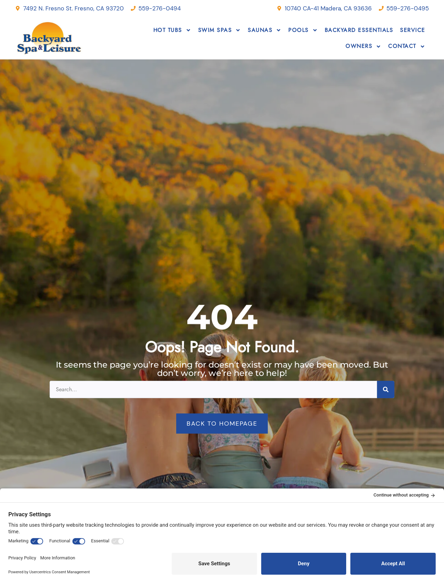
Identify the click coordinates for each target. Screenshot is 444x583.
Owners (363, 46)
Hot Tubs (172, 30)
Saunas (264, 30)
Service (412, 30)
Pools (303, 30)
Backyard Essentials (359, 30)
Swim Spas (219, 30)
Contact (406, 46)
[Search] (385, 389)
